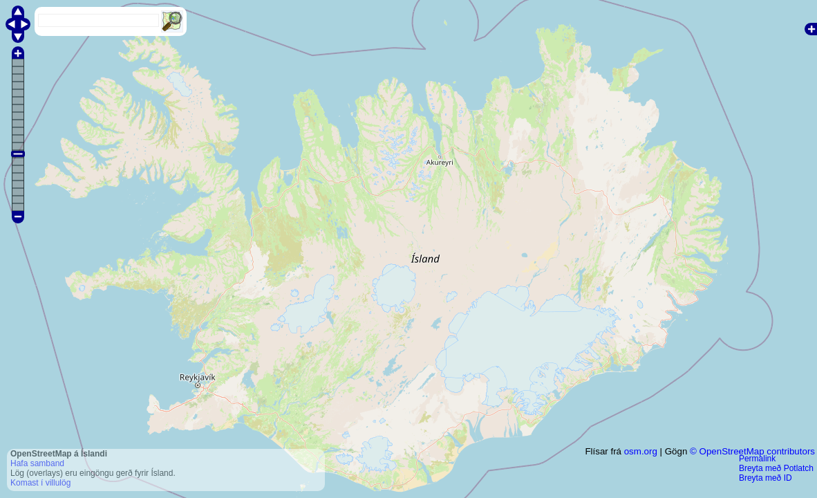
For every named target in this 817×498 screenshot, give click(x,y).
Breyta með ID (765, 478)
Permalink (757, 458)
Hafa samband (37, 463)
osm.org (640, 451)
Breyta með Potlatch (776, 468)
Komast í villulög (40, 483)
